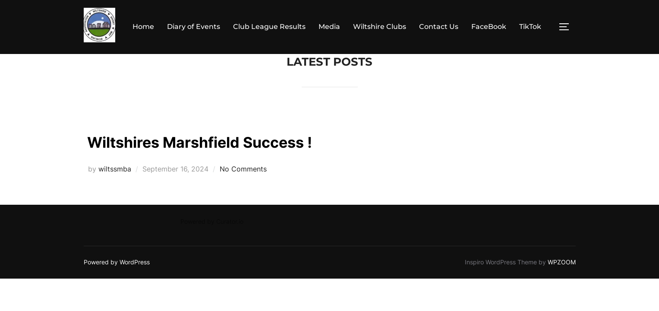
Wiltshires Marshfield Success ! (227, 141)
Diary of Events (193, 26)
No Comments (243, 169)
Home (143, 26)
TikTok (530, 26)
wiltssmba (114, 169)
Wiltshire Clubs (379, 26)
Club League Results (269, 26)
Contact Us (438, 26)
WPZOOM (562, 262)
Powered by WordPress (117, 262)
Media (329, 26)
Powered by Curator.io (211, 221)
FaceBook (488, 26)
